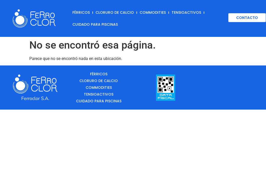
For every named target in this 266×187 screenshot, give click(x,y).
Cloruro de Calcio (115, 12)
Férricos (81, 12)
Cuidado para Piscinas (95, 24)
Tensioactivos (186, 12)
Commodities (153, 12)
